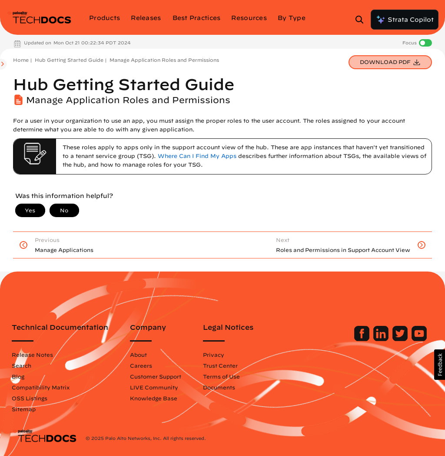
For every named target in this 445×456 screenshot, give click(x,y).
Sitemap (24, 409)
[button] (439, 364)
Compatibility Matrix (41, 387)
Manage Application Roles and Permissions (164, 60)
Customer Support (155, 376)
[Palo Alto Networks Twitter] (400, 338)
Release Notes (32, 355)
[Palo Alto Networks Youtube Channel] (419, 338)
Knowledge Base (153, 398)
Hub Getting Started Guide (69, 60)
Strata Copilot (404, 19)
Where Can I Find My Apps (197, 156)
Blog (18, 376)
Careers (141, 365)
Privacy (213, 355)
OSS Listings (29, 398)
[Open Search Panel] (362, 19)
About (138, 355)
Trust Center (220, 365)
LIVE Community (154, 387)
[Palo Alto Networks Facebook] (362, 338)
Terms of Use (221, 376)
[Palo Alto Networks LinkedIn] (381, 338)
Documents (219, 387)
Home (21, 60)
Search (21, 365)
